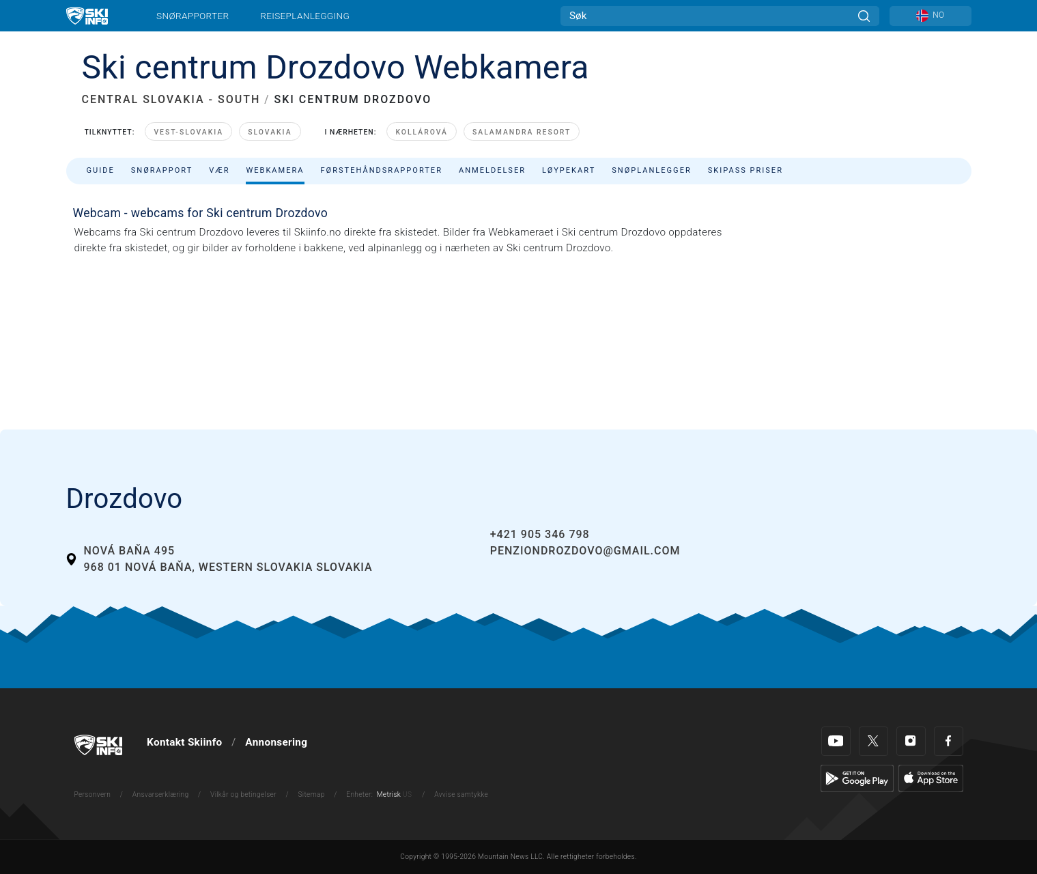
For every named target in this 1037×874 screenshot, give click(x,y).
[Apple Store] (930, 778)
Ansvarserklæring (160, 794)
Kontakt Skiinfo (184, 742)
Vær (219, 170)
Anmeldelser (492, 170)
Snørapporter (192, 15)
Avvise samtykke (461, 794)
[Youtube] (836, 741)
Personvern (92, 794)
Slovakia (270, 132)
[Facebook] (948, 741)
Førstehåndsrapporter (381, 170)
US (407, 794)
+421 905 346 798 (540, 534)
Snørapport (162, 170)
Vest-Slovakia (188, 132)
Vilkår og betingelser (243, 794)
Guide (101, 170)
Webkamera (275, 170)
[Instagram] (911, 741)
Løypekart (568, 170)
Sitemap (311, 794)
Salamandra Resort (521, 132)
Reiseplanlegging (305, 15)
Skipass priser (745, 170)
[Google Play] (857, 778)
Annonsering (276, 742)
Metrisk (389, 794)
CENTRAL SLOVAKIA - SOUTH (171, 99)
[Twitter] (873, 741)
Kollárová (421, 132)
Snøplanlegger (652, 170)
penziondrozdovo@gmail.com (585, 550)
